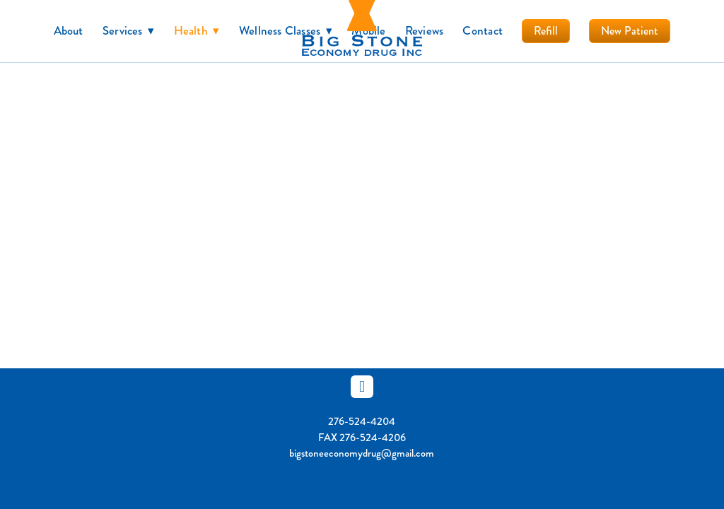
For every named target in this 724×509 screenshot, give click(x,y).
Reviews (424, 30)
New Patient (629, 31)
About (68, 30)
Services (129, 30)
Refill (546, 31)
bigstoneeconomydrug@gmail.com (361, 453)
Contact (482, 30)
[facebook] (362, 386)
